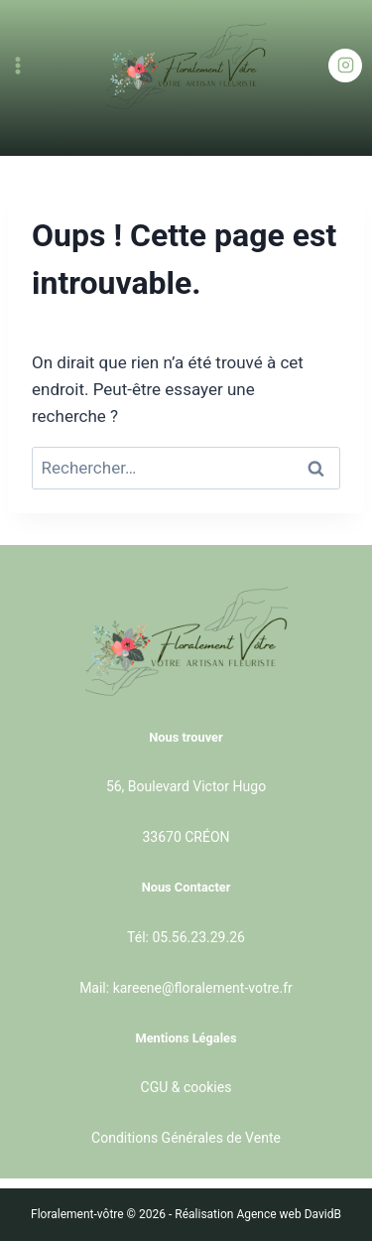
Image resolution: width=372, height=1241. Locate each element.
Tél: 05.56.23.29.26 (186, 937)
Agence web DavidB (288, 1214)
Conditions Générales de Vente (186, 1138)
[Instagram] (345, 65)
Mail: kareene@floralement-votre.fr (186, 988)
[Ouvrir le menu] (18, 65)
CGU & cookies (186, 1087)
